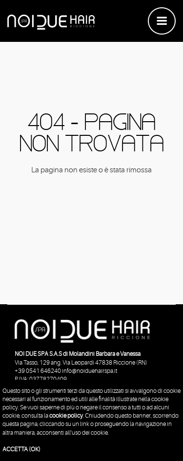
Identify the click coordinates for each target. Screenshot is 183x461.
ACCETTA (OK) (21, 449)
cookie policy (66, 415)
